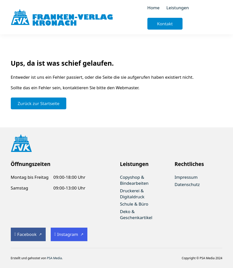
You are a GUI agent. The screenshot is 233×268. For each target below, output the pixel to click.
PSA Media (54, 258)
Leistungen (177, 8)
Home (153, 8)
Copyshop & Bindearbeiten (134, 180)
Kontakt (165, 24)
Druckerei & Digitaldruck (132, 194)
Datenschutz (187, 184)
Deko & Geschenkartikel (136, 214)
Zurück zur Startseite (38, 103)
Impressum (186, 177)
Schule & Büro (134, 204)
